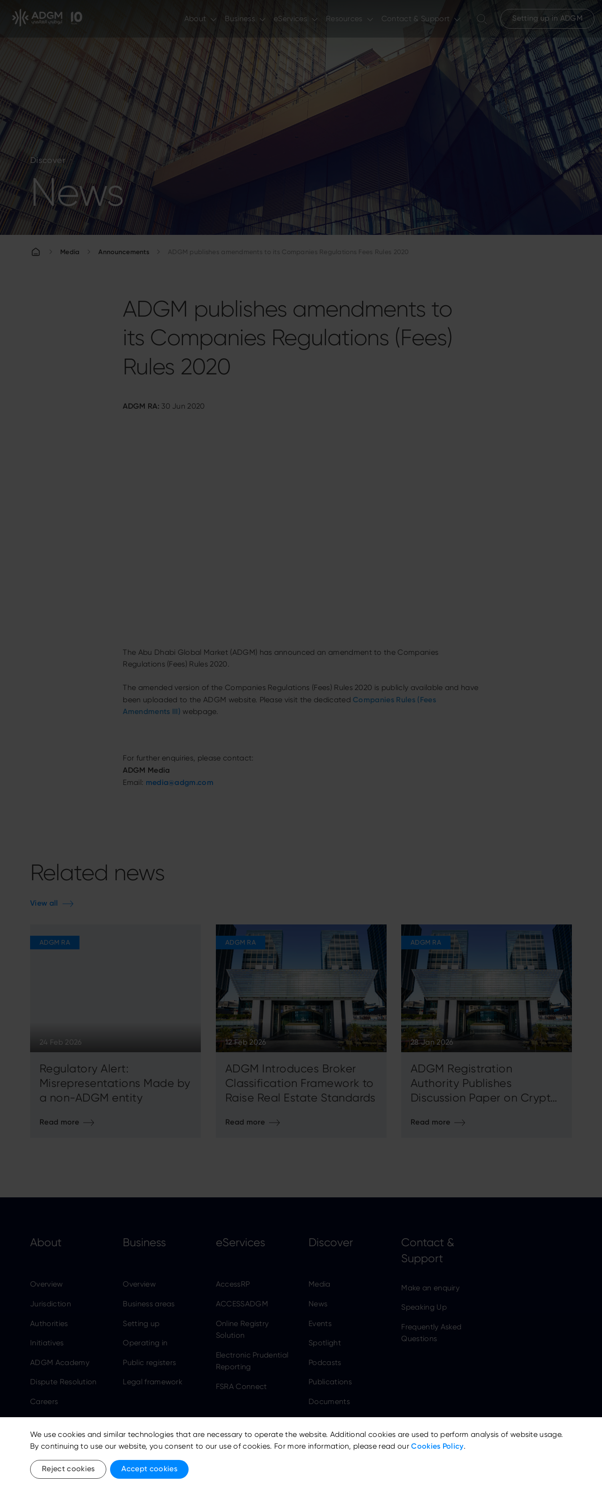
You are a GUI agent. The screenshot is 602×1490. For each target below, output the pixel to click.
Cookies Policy (437, 1446)
